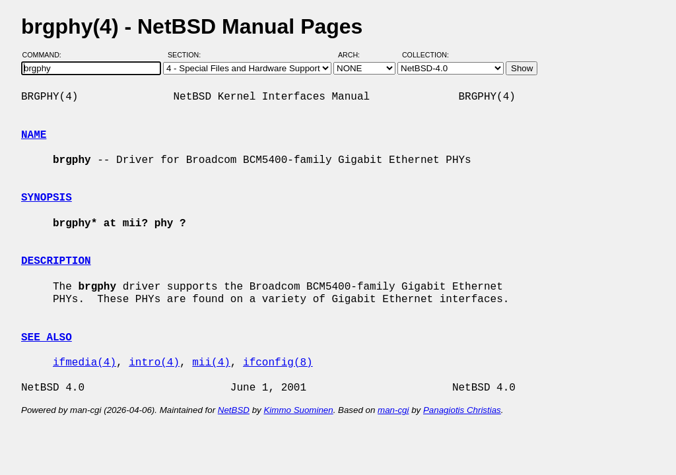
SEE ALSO (46, 338)
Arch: (355, 55)
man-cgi (393, 410)
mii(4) (211, 363)
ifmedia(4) (84, 363)
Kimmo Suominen (298, 410)
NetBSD (234, 410)
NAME (33, 135)
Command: (45, 55)
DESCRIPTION (56, 261)
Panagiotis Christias (462, 410)
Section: (187, 55)
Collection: (425, 55)
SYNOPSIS (46, 198)
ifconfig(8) (278, 363)
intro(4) (154, 363)
